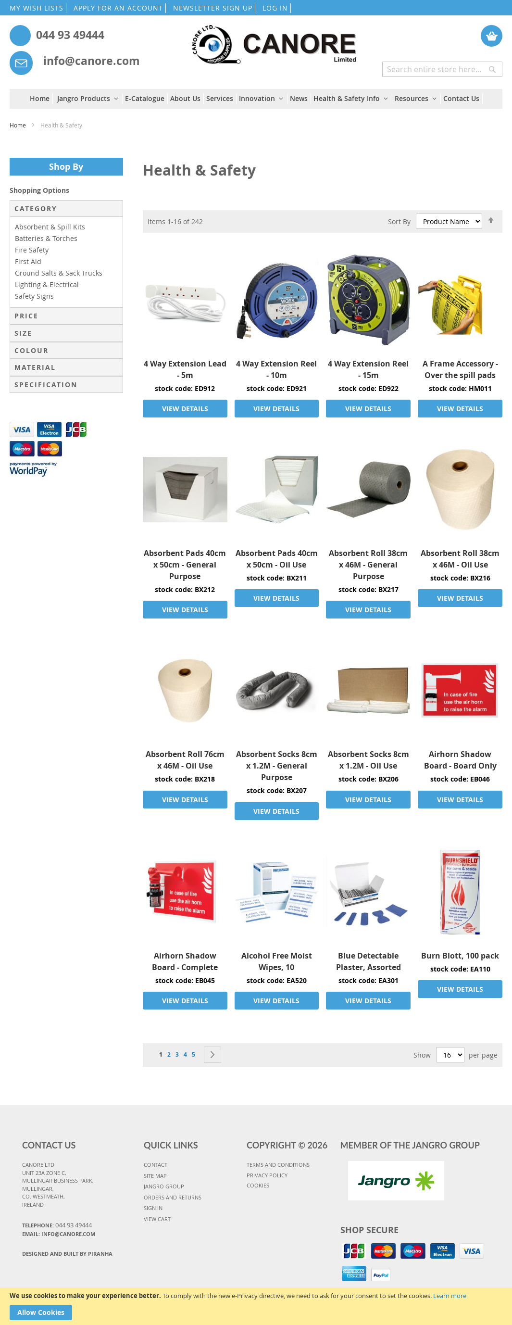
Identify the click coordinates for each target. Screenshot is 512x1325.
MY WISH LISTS (36, 8)
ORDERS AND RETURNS (172, 1197)
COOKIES (258, 1185)
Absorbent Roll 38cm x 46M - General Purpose (368, 564)
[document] (256, 1306)
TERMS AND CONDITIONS (278, 1164)
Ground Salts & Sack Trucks (58, 273)
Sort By (399, 221)
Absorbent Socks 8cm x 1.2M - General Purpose (276, 765)
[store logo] (273, 39)
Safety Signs (34, 296)
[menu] (256, 99)
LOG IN (275, 8)
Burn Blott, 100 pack (460, 955)
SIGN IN (153, 1207)
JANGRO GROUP (164, 1186)
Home (18, 125)
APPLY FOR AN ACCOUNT (118, 8)
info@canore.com (91, 60)
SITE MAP (155, 1175)
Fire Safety (32, 249)
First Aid (28, 261)
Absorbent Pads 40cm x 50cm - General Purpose (185, 564)
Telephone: (57, 1225)
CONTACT (155, 1164)
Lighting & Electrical (47, 284)
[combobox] (442, 69)
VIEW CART (157, 1219)
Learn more (449, 1295)
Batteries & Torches (46, 238)
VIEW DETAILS (185, 408)
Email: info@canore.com (58, 1233)
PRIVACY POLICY (267, 1175)
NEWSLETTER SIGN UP (212, 8)
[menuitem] (41, 98)
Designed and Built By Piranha (67, 1253)
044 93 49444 (70, 34)
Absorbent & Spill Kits (50, 226)
